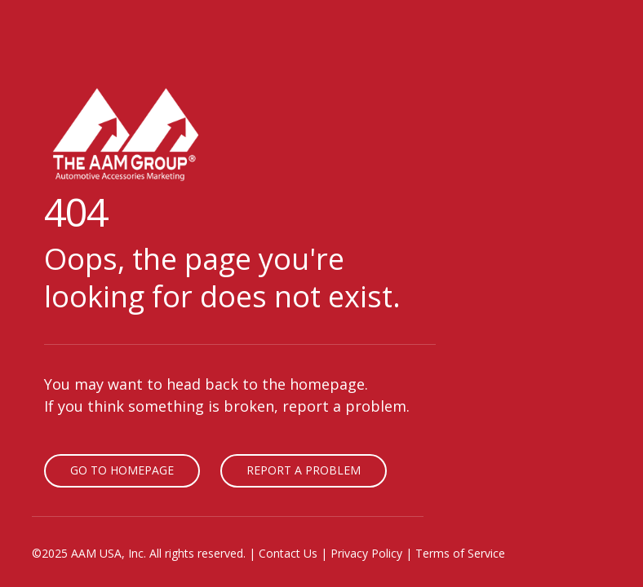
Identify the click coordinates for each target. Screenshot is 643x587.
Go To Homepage (122, 470)
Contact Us (288, 553)
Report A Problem (303, 470)
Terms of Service (460, 553)
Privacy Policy (366, 553)
